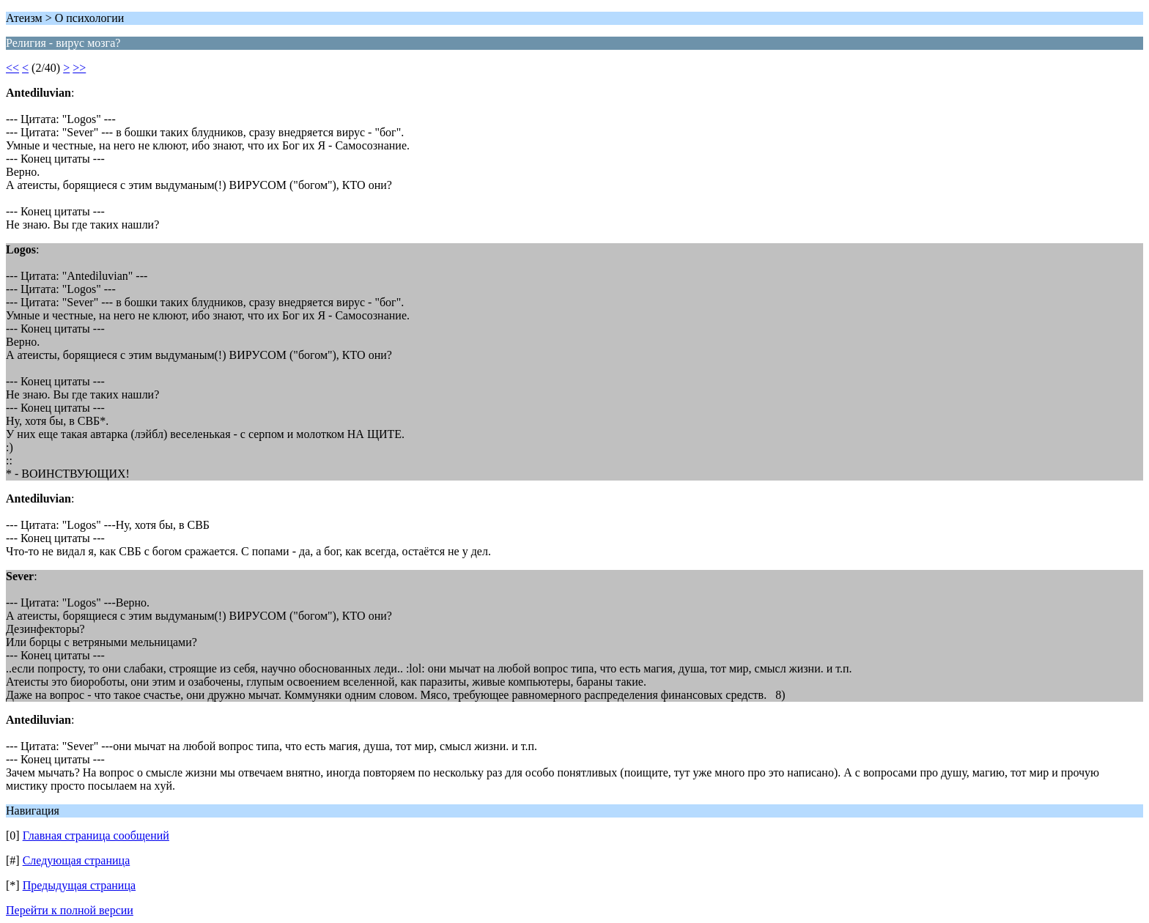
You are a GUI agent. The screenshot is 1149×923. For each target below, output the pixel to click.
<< (12, 68)
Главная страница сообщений (96, 835)
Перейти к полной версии (69, 910)
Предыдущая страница (79, 885)
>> (79, 68)
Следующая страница (76, 860)
